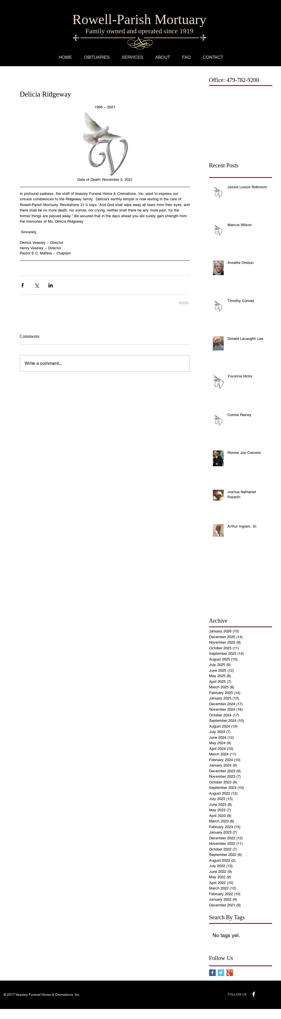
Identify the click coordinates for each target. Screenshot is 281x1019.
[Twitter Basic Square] (221, 972)
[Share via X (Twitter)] (36, 285)
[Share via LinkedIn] (50, 285)
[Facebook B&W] (253, 994)
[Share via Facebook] (22, 285)
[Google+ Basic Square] (229, 972)
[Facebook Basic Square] (212, 972)
